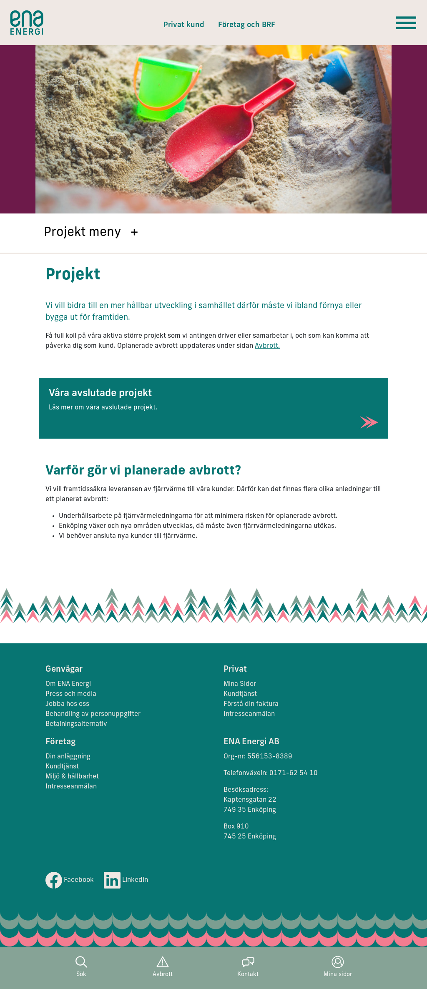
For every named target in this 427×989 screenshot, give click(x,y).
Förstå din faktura (251, 704)
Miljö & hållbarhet (72, 776)
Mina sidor (338, 967)
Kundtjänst (241, 694)
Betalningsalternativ (76, 724)
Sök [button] (81, 967)
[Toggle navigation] (406, 22)
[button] (213, 233)
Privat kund (183, 25)
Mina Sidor (240, 684)
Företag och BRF (246, 25)
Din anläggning (67, 756)
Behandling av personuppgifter (93, 714)
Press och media (70, 694)
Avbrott (163, 967)
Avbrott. (267, 346)
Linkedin (126, 880)
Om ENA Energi (68, 684)
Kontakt (248, 967)
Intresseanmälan (249, 714)
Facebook (69, 880)
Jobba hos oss (67, 704)
